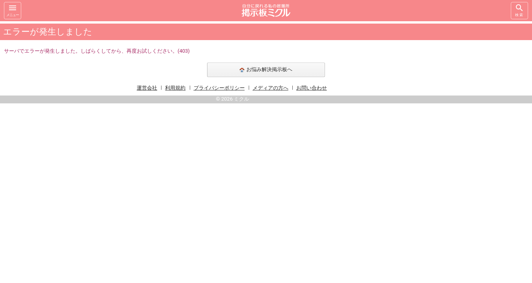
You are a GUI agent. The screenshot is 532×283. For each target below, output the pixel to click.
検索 (519, 10)
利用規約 (175, 88)
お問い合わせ (311, 88)
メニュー (12, 10)
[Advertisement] (438, 139)
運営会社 (147, 88)
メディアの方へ (270, 88)
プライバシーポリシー (219, 88)
